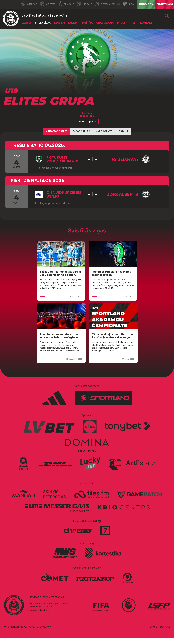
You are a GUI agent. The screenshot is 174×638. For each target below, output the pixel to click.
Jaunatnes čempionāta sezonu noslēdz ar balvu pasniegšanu (59, 335)
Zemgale (66, 4)
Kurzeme (29, 4)
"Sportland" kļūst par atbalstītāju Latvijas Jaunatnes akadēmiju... (113, 335)
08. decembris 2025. (61, 359)
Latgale (84, 4)
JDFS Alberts (122, 194)
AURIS (167, 627)
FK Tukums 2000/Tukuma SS (63, 159)
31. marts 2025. (113, 359)
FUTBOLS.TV (146, 4)
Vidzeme (47, 4)
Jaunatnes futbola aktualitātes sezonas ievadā (111, 273)
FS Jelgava (125, 159)
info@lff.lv (43, 609)
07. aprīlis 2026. (113, 296)
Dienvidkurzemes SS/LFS (64, 195)
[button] (87, 121)
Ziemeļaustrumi (107, 4)
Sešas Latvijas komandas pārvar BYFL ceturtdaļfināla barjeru (60, 273)
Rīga (128, 4)
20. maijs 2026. (61, 296)
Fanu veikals (165, 4)
